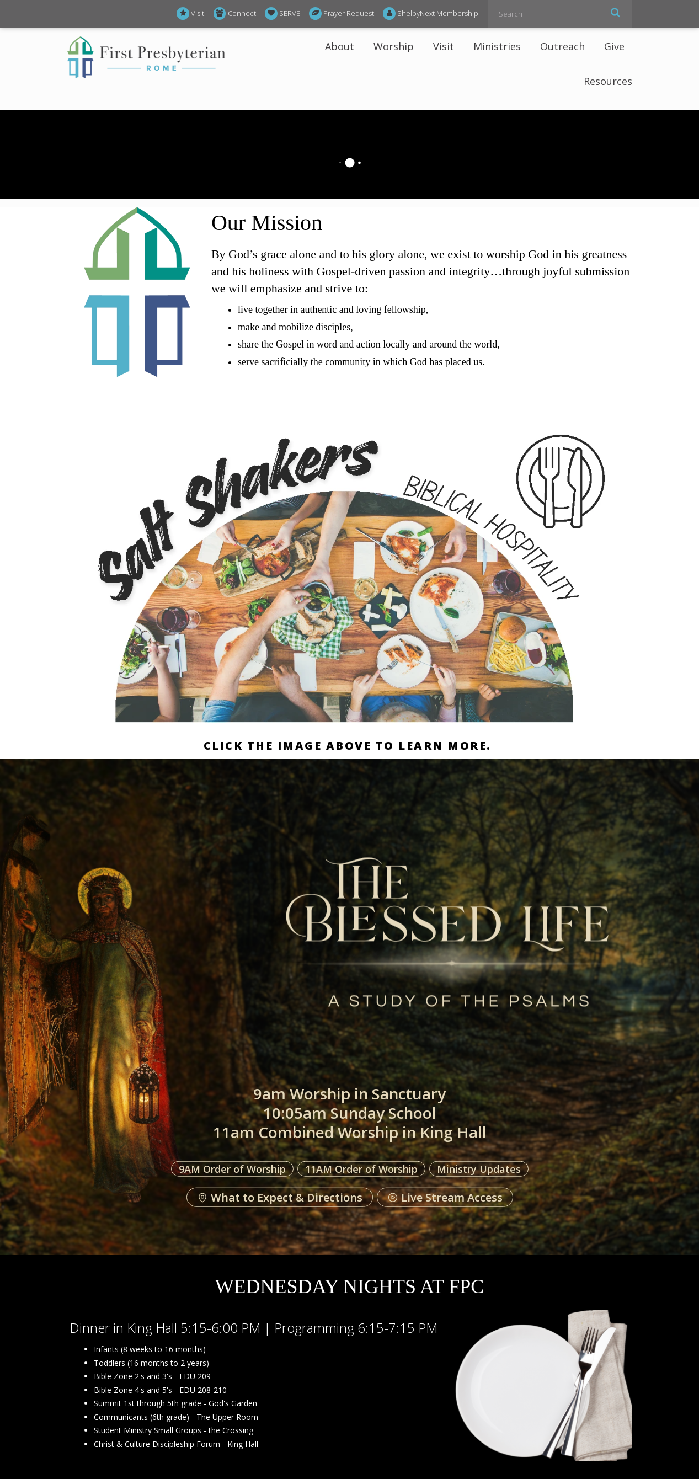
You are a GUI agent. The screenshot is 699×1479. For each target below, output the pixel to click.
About (339, 46)
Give (614, 46)
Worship (393, 46)
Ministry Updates (479, 1168)
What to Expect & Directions (279, 1197)
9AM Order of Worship (232, 1168)
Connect (235, 13)
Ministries (497, 46)
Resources (608, 81)
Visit (190, 13)
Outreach (562, 46)
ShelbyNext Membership (430, 13)
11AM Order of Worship (361, 1168)
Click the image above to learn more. (350, 745)
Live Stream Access (445, 1197)
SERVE (282, 13)
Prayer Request (341, 13)
